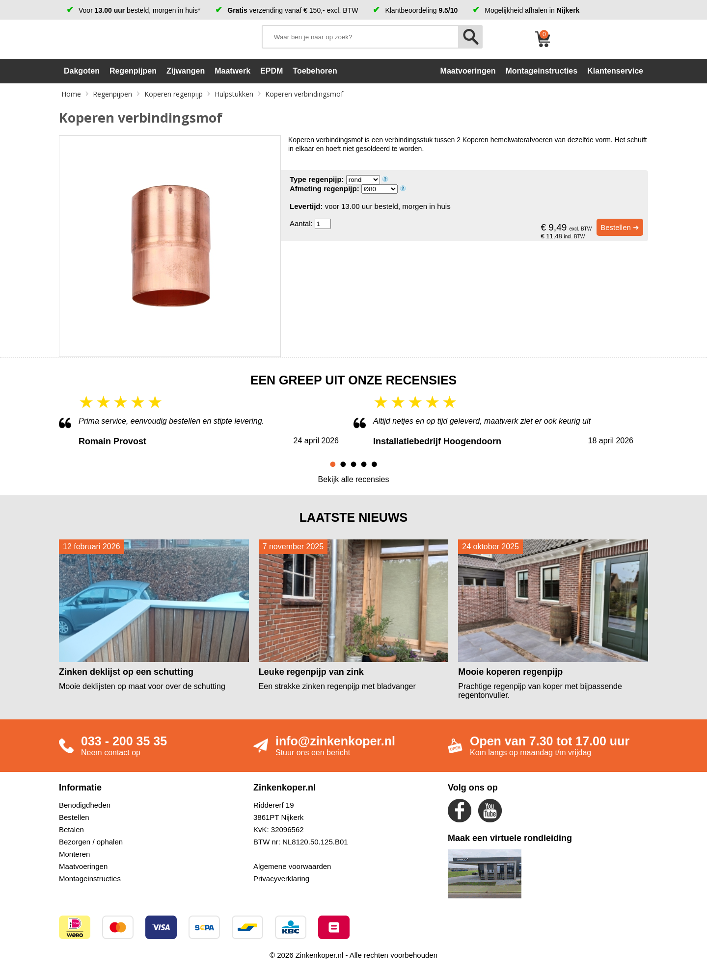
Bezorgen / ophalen (91, 842)
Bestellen (74, 817)
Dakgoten (82, 71)
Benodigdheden (84, 805)
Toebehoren (315, 71)
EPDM (271, 71)
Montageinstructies (90, 878)
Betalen (71, 829)
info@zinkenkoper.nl (335, 741)
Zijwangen (185, 71)
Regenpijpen (133, 71)
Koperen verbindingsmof (304, 94)
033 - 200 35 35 (124, 741)
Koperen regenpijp (173, 94)
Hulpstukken (234, 94)
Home (71, 94)
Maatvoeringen (83, 866)
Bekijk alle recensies (353, 479)
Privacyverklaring (281, 878)
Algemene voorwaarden (292, 866)
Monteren (74, 854)
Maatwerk (232, 71)
